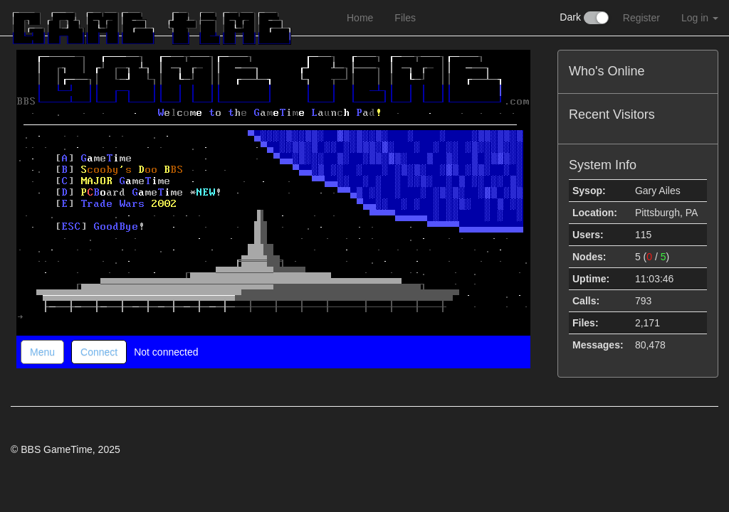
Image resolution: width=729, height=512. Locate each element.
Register (641, 17)
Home (360, 17)
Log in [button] (699, 17)
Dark (584, 17)
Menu (42, 352)
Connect (98, 352)
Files (405, 17)
